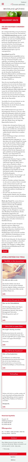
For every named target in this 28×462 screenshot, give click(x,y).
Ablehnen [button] (13, 460)
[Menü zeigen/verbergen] (3, 4)
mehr (4, 294)
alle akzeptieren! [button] (13, 453)
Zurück (5, 251)
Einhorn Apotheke (19, 4)
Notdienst (23, 2)
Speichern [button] (13, 456)
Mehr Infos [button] (17, 446)
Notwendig (6, 449)
